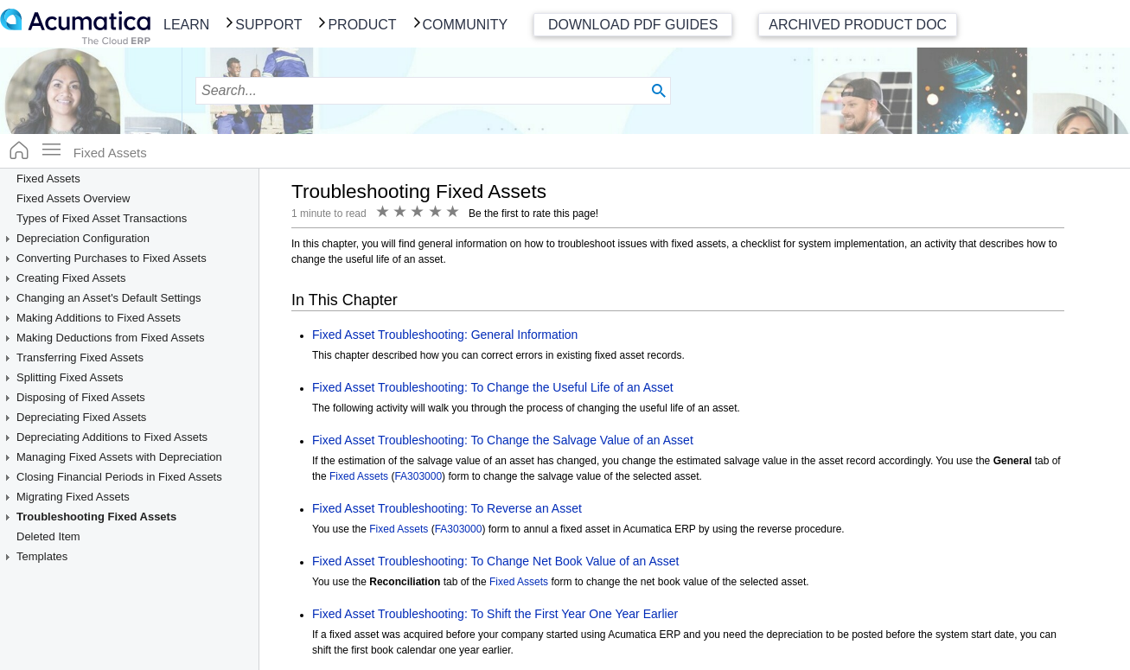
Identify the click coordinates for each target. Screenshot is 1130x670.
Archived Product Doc (858, 24)
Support (268, 24)
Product (362, 24)
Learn (186, 24)
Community (465, 24)
